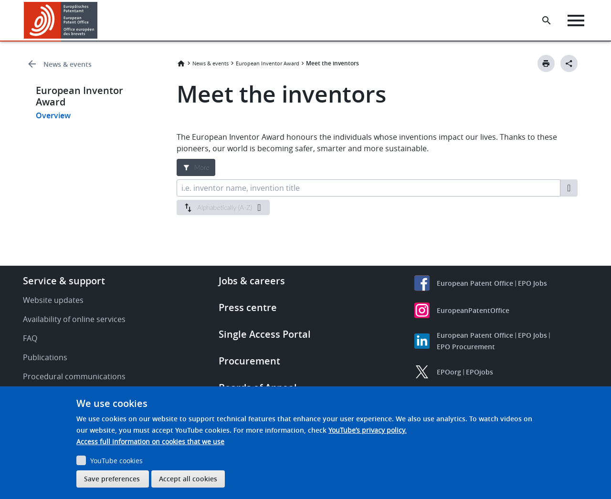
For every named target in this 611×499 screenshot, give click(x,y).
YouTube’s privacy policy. (367, 430)
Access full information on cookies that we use (150, 441)
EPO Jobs (532, 283)
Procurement (249, 360)
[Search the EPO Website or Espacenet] (546, 20)
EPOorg (449, 371)
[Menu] (576, 20)
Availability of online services (74, 319)
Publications (45, 357)
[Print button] (546, 63)
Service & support (64, 280)
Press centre (248, 307)
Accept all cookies (188, 478)
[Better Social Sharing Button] (569, 63)
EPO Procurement (466, 346)
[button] (99, 20)
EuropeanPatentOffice (473, 310)
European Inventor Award (267, 63)
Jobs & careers (252, 280)
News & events (67, 64)
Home (181, 63)
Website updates (53, 300)
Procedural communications (74, 376)
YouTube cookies (116, 460)
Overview (53, 115)
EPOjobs (479, 371)
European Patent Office (475, 283)
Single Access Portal (265, 334)
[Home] (61, 20)
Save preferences (112, 478)
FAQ (30, 338)
